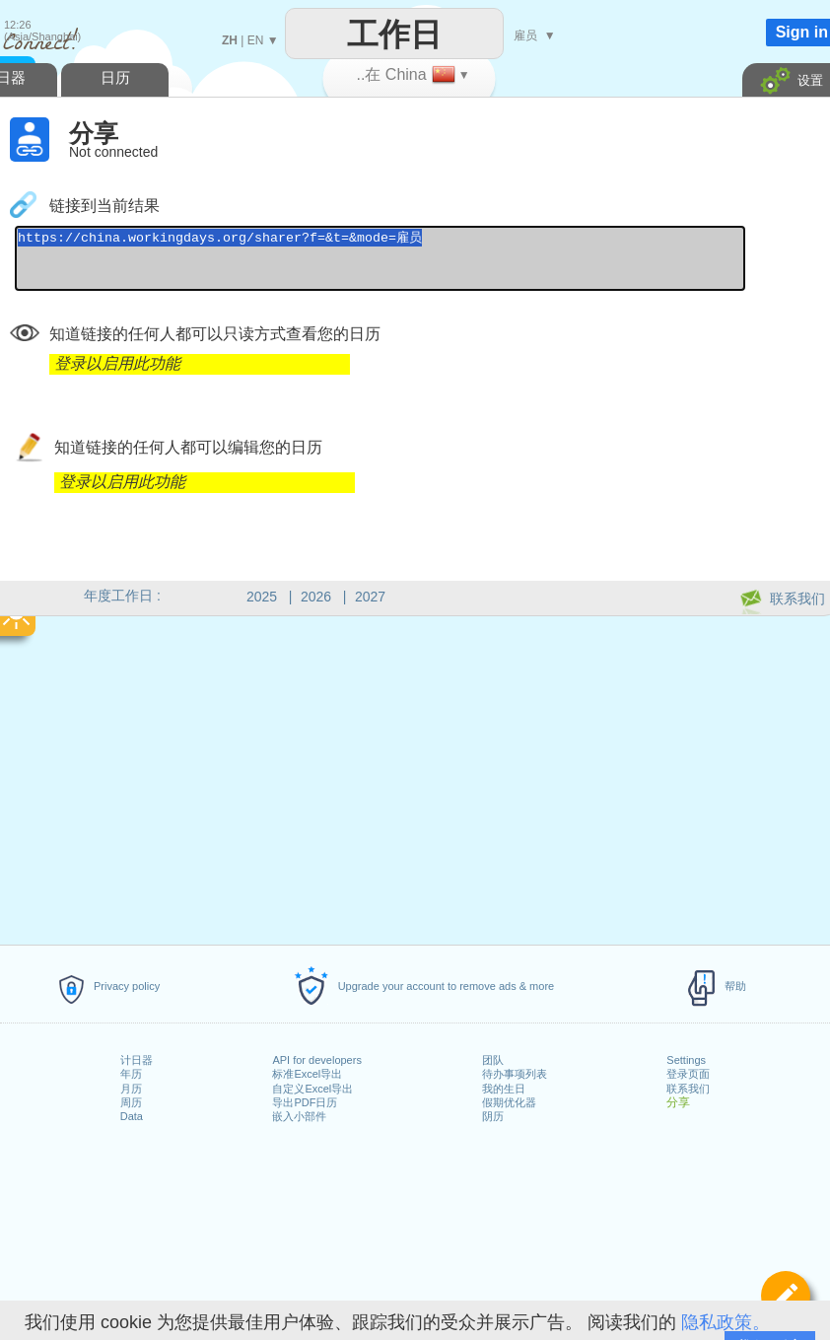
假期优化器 (509, 1102)
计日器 (136, 1060)
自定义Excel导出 (312, 1088)
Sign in (802, 32)
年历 (131, 1074)
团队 (493, 1060)
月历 (131, 1088)
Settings (686, 1060)
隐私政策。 (725, 1322)
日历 (115, 77)
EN (255, 40)
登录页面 (688, 1074)
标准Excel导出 (307, 1074)
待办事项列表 (514, 1074)
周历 (131, 1102)
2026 (316, 596)
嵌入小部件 (299, 1116)
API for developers (317, 1060)
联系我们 (688, 1088)
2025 (261, 596)
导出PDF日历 (304, 1102)
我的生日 (503, 1088)
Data (131, 1116)
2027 (370, 596)
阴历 (493, 1116)
